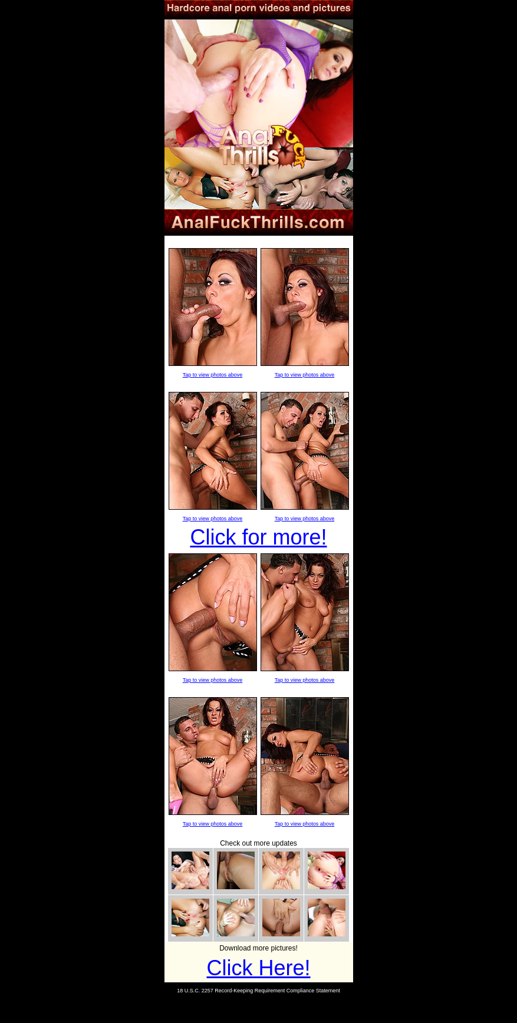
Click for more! (258, 537)
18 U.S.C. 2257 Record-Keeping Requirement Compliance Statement (258, 991)
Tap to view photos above (213, 375)
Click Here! (258, 968)
